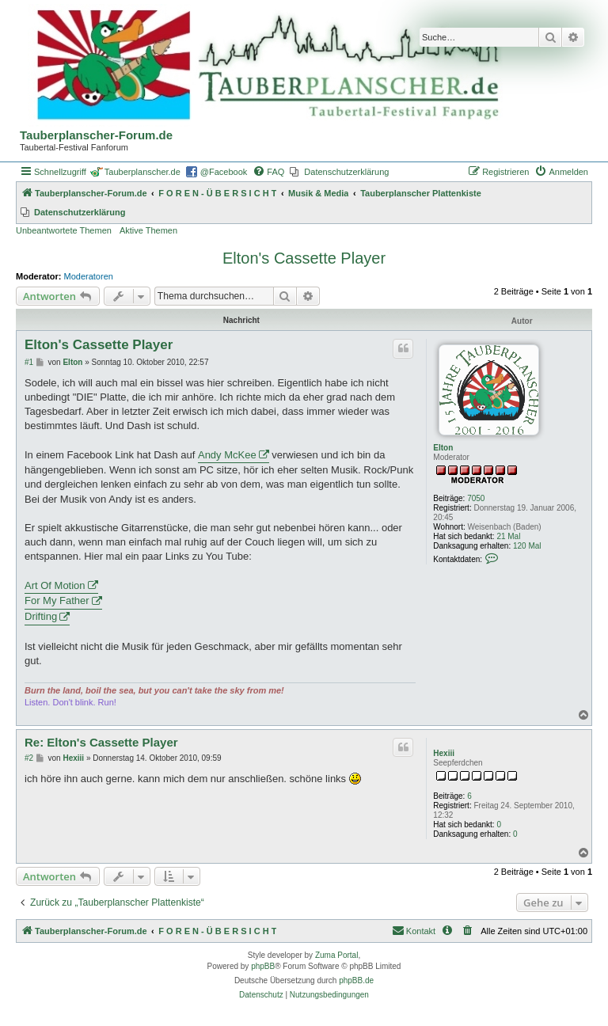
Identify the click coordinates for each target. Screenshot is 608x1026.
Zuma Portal (336, 955)
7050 (475, 498)
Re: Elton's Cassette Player (101, 742)
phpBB (263, 966)
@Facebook (223, 172)
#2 (29, 758)
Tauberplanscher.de (142, 172)
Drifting (41, 616)
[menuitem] (268, 171)
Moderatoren (88, 276)
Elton (443, 447)
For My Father (57, 600)
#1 (29, 362)
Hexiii (443, 753)
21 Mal (508, 536)
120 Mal (527, 546)
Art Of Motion (55, 585)
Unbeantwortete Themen (64, 230)
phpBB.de (356, 980)
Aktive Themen (148, 230)
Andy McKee (227, 455)
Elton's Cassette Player (304, 258)
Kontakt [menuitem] (413, 930)
